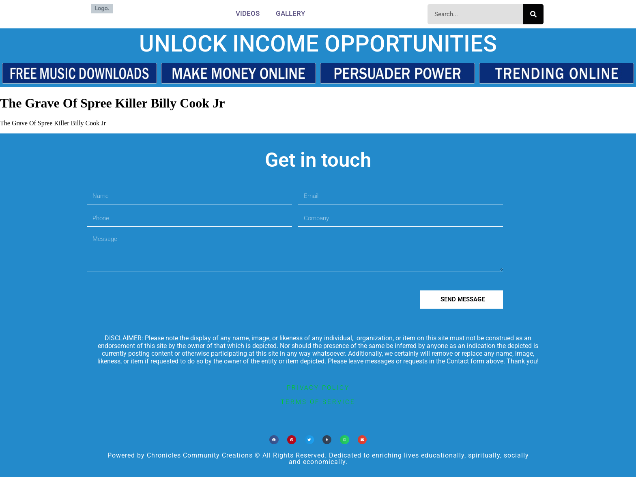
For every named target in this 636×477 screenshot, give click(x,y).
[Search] (533, 14)
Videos (248, 13)
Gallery (290, 13)
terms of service (318, 402)
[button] (274, 440)
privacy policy (318, 387)
